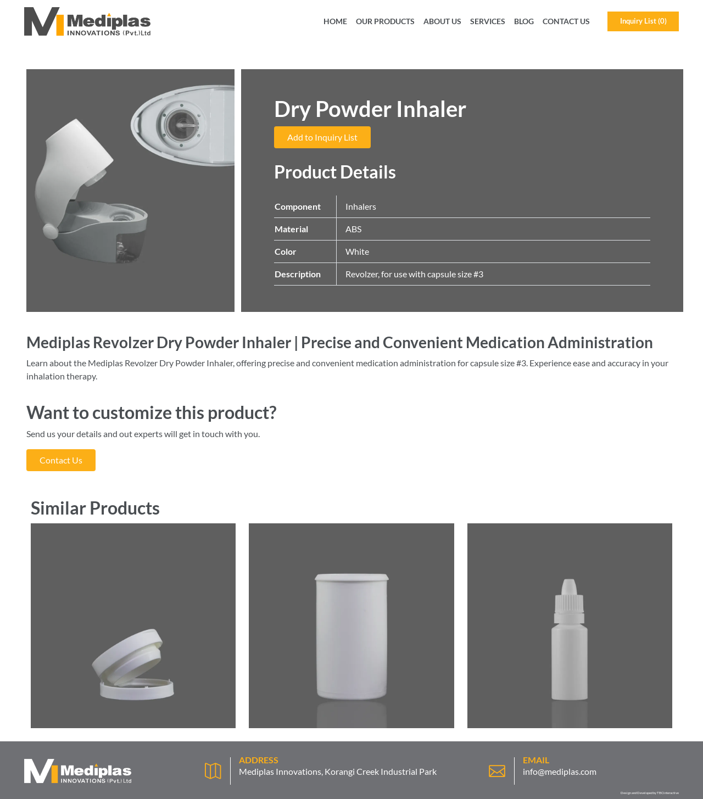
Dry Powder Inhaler (196, 362)
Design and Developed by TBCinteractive (650, 793)
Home (335, 21)
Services (487, 21)
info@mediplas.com (559, 771)
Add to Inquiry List (322, 137)
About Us (442, 21)
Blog (524, 21)
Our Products (385, 21)
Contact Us (566, 21)
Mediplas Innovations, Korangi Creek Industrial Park (338, 771)
